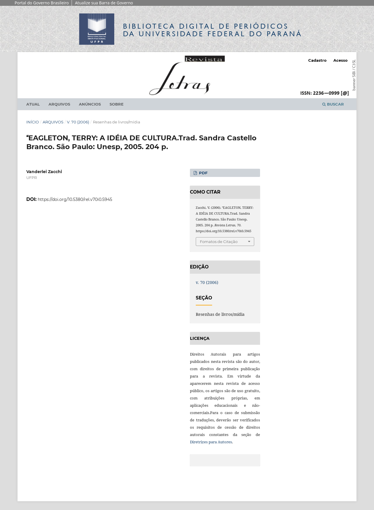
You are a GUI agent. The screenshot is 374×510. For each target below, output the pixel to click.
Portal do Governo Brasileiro (42, 3)
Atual (33, 104)
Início (32, 122)
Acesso (340, 60)
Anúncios (90, 104)
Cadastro (317, 60)
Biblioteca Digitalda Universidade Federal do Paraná (212, 30)
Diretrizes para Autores (211, 441)
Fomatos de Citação (219, 241)
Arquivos (59, 104)
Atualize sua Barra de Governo (104, 3)
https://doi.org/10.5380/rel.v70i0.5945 (75, 199)
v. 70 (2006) (78, 122)
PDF (202, 172)
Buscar (333, 104)
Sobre (117, 104)
